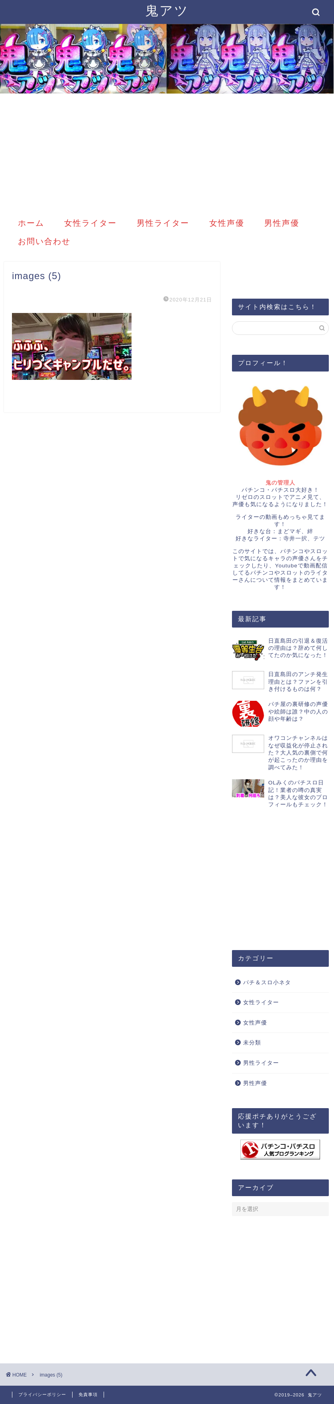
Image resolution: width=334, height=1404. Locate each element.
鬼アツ (167, 10)
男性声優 (281, 223)
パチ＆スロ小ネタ (267, 983)
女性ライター (90, 223)
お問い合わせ (44, 241)
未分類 (252, 1043)
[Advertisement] (167, 153)
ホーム (31, 223)
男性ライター (163, 223)
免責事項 (88, 1394)
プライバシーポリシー (42, 1394)
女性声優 (226, 223)
